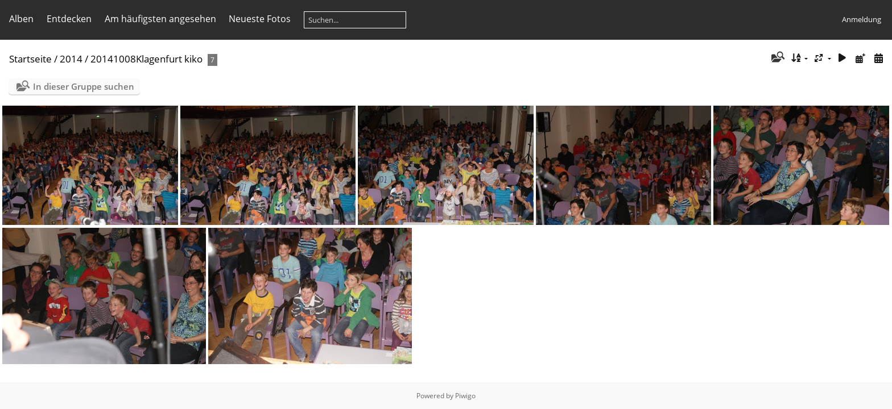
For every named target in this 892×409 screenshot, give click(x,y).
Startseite (30, 58)
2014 (71, 58)
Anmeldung (861, 19)
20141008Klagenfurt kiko (146, 58)
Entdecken (69, 18)
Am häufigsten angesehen (160, 18)
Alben (21, 18)
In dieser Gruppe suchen (83, 86)
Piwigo (465, 395)
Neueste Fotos (260, 18)
